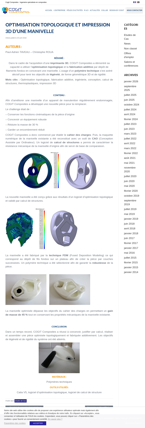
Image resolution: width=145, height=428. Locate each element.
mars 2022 (130, 148)
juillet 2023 (130, 124)
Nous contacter (134, 10)
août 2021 (130, 157)
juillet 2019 (130, 209)
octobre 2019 (131, 195)
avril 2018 (129, 228)
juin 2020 (129, 181)
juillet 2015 (130, 257)
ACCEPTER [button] (38, 423)
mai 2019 (129, 214)
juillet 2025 (130, 94)
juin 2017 (129, 238)
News (127, 43)
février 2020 (131, 190)
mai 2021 (129, 162)
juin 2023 (129, 128)
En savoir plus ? (55, 419)
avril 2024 (129, 114)
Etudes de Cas (20, 401)
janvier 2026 (131, 81)
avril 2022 (129, 143)
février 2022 (131, 153)
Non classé (130, 48)
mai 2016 (129, 252)
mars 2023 (130, 133)
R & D (86, 10)
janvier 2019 (131, 218)
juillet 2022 (130, 138)
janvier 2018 (131, 233)
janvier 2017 (131, 248)
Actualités (95, 10)
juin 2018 (129, 223)
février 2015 (131, 262)
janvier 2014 (131, 272)
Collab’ (104, 10)
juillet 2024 (130, 109)
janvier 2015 (131, 267)
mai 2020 (129, 185)
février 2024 (131, 119)
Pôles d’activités (75, 10)
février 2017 (131, 243)
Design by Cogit (116, 10)
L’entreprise (59, 10)
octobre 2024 (131, 104)
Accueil (48, 10)
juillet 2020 (130, 176)
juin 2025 (129, 99)
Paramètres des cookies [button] (15, 423)
